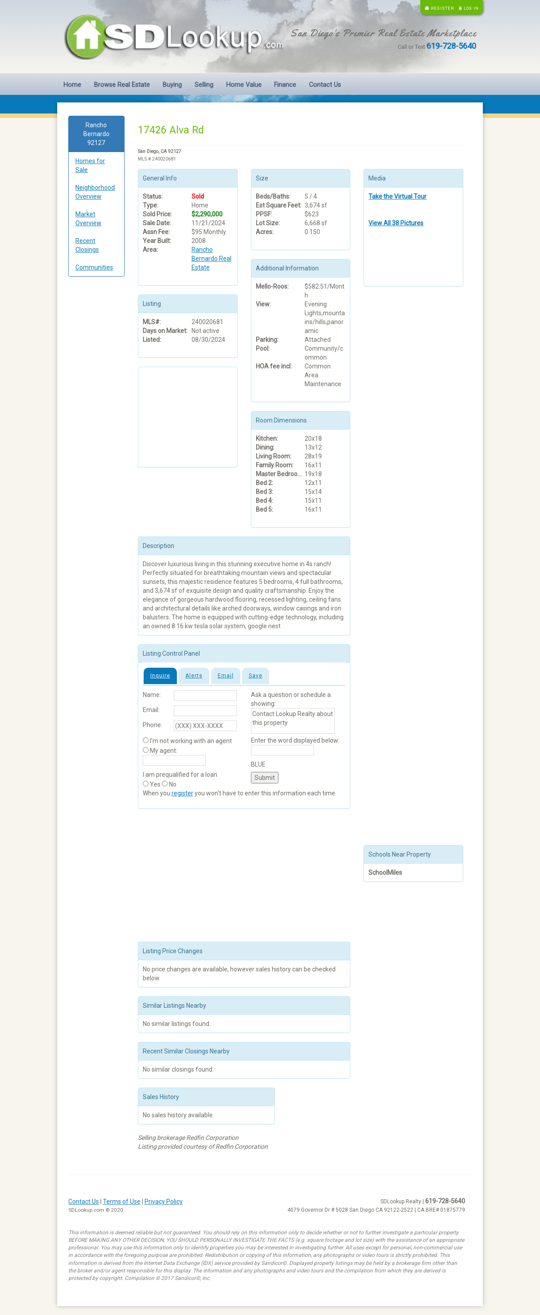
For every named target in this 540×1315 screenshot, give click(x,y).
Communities (94, 267)
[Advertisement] (96, 419)
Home (72, 85)
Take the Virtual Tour (397, 196)
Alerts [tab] (194, 676)
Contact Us (325, 85)
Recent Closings (87, 245)
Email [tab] (226, 676)
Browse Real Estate (122, 85)
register (182, 793)
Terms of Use (122, 1201)
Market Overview (88, 219)
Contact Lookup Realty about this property (293, 721)
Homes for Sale (90, 165)
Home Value (244, 85)
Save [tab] (255, 676)
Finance (285, 85)
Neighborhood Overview (95, 192)
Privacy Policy (164, 1201)
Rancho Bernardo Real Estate (211, 258)
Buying (172, 85)
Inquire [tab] (160, 676)
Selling (204, 85)
